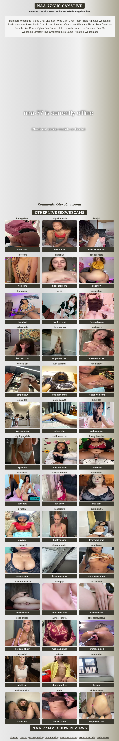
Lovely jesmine (96, 436)
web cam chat (59, 649)
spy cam (22, 467)
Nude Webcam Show (19, 24)
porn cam (96, 467)
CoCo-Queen (22, 618)
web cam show (59, 395)
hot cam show (22, 649)
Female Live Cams (25, 28)
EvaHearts (97, 327)
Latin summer (59, 363)
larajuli (96, 218)
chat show (59, 249)
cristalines (96, 472)
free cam (22, 286)
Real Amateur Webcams (96, 20)
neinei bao (96, 291)
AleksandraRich (59, 545)
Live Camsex (87, 28)
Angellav (59, 255)
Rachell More (96, 255)
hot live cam (59, 540)
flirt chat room (59, 286)
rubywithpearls (59, 218)
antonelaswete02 (96, 618)
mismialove (97, 363)
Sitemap (14, 737)
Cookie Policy (51, 737)
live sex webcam (96, 249)
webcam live (96, 431)
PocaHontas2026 (22, 581)
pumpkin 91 (97, 509)
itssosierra (59, 509)
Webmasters (103, 737)
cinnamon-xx (59, 327)
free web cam (97, 322)
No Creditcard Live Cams (59, 32)
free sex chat (22, 612)
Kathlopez (22, 291)
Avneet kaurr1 (59, 618)
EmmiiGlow (96, 545)
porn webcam (59, 467)
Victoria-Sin (22, 363)
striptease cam (59, 358)
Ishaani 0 (22, 545)
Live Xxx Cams (62, 24)
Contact (23, 737)
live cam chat (22, 358)
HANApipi (59, 581)
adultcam (22, 685)
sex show (59, 503)
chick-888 (22, 400)
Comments (46, 204)
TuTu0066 (96, 400)
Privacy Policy (36, 737)
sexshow (96, 286)
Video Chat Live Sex (44, 20)
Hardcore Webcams (20, 20)
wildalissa (22, 472)
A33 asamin (97, 581)
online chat (59, 431)
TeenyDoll (22, 654)
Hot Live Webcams (68, 28)
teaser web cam (97, 395)
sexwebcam (22, 576)
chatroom (22, 249)
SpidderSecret (59, 436)
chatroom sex (97, 649)
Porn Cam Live (104, 24)
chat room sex (96, 358)
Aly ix (59, 690)
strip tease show (96, 576)
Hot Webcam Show (83, 24)
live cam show (59, 576)
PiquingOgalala (22, 436)
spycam (22, 540)
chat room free (59, 685)
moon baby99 (59, 400)
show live (22, 721)
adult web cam (59, 612)
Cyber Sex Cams (46, 28)
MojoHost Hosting (68, 737)
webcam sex (96, 612)
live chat (22, 322)
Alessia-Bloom (59, 472)
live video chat (96, 540)
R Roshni (22, 509)
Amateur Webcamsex (86, 32)
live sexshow (22, 431)
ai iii (59, 291)
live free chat (59, 322)
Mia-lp (59, 654)
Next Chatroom (69, 204)
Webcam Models (87, 737)
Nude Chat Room (43, 24)
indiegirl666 (22, 218)
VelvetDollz (22, 327)
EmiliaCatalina (22, 690)
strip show (22, 395)
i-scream (22, 255)
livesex (96, 685)
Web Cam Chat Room (69, 20)
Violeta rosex (96, 690)
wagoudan (96, 654)
